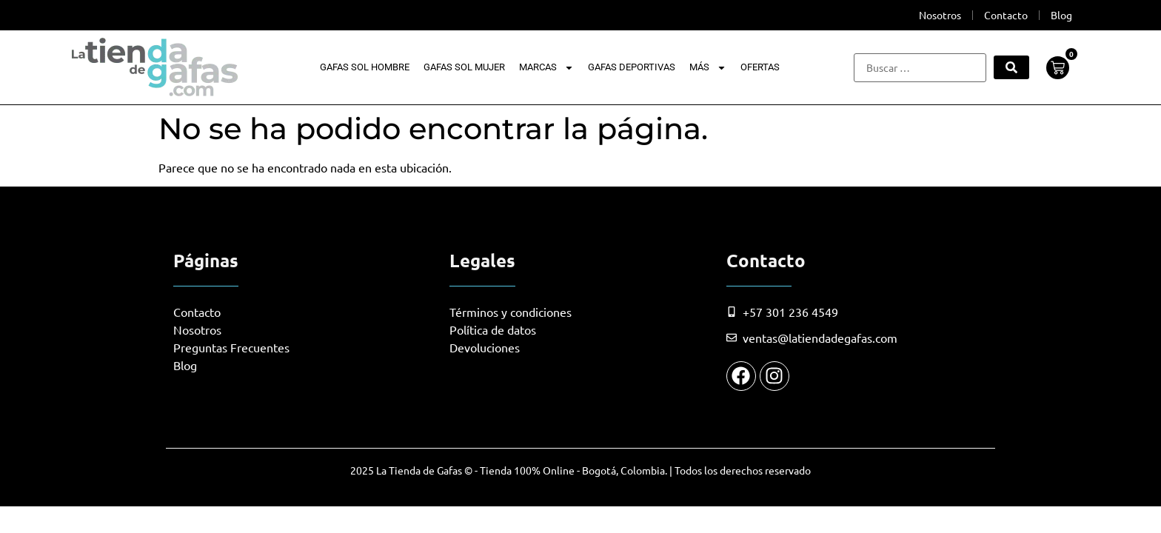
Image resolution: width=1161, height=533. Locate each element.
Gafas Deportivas (631, 67)
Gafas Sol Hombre (364, 67)
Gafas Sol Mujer (464, 67)
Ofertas (760, 67)
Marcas (546, 67)
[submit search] (1011, 67)
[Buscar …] (920, 67)
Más (707, 67)
